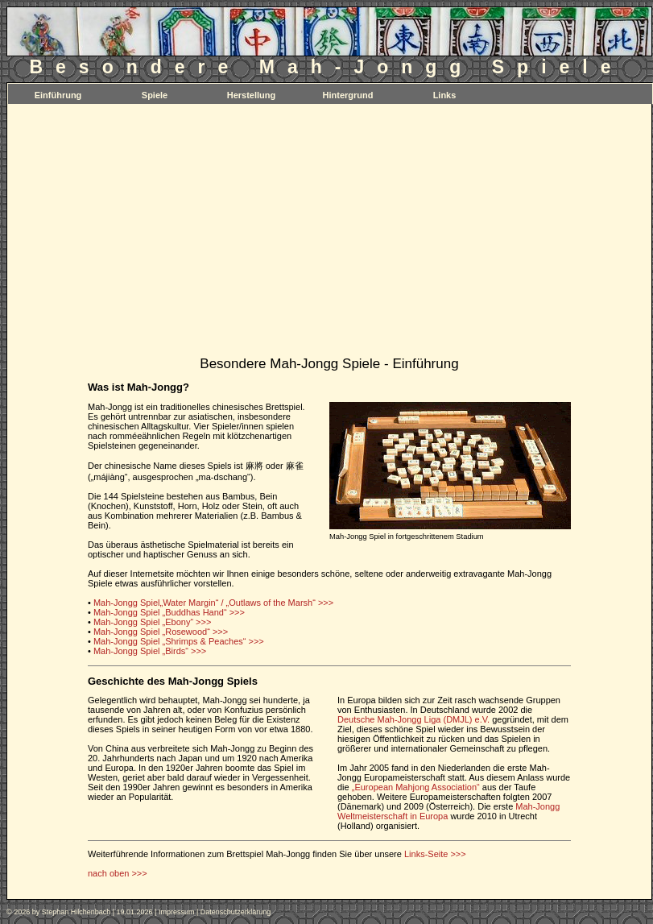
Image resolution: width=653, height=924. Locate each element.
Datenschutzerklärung (235, 912)
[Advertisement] (329, 233)
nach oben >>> (117, 873)
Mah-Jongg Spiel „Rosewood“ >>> (160, 631)
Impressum (177, 912)
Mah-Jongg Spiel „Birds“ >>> (149, 651)
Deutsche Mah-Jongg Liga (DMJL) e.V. (413, 719)
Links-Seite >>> (435, 854)
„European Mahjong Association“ (416, 787)
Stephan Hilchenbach (76, 912)
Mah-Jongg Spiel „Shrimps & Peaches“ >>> (178, 641)
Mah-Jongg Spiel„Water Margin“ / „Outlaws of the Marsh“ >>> (213, 602)
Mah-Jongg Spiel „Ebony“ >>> (152, 622)
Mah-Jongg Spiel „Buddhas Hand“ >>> (169, 612)
